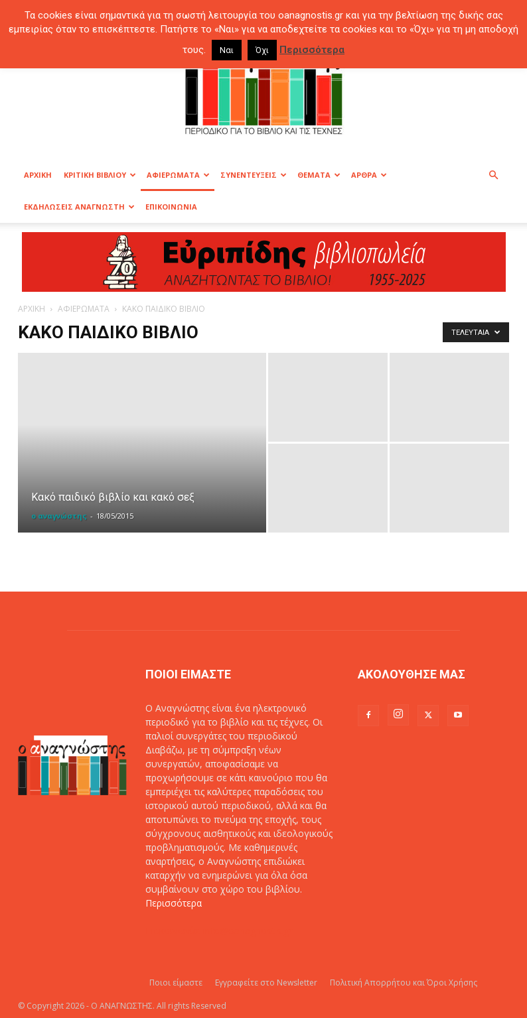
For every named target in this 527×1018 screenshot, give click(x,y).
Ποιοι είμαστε (175, 982)
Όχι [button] (262, 50)
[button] (493, 175)
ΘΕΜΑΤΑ (318, 175)
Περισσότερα (173, 903)
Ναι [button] (227, 50)
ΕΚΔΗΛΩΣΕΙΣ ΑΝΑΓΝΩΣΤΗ (79, 207)
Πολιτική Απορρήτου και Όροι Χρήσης (403, 982)
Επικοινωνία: (174, 930)
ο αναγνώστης (59, 516)
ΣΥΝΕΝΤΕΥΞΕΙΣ (253, 175)
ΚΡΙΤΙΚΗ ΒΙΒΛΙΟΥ (100, 175)
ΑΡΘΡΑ (369, 175)
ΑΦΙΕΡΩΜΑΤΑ (178, 175)
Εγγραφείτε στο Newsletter (266, 982)
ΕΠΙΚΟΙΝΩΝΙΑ (171, 207)
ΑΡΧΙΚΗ (38, 175)
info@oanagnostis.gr (247, 930)
